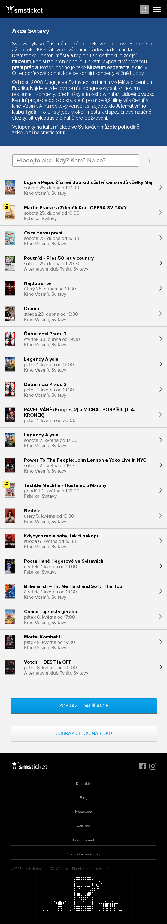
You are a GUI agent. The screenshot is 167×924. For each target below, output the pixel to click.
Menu (157, 10)
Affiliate (83, 826)
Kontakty (83, 783)
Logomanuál (83, 840)
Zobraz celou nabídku (84, 733)
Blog (83, 797)
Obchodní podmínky (83, 854)
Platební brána (83, 869)
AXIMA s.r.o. (59, 869)
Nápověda (83, 811)
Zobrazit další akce (83, 706)
